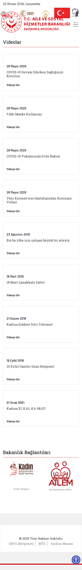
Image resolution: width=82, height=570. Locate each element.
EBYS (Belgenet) (21, 544)
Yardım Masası (61, 544)
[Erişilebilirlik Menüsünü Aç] (76, 559)
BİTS (42, 544)
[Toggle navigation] (75, 24)
